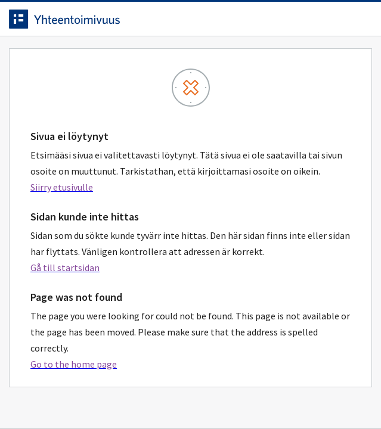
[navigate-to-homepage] (190, 19)
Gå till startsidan (65, 267)
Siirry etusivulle (61, 187)
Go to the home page (73, 364)
